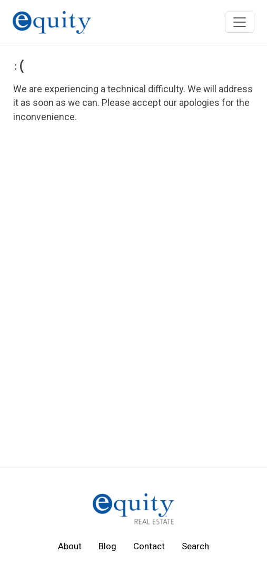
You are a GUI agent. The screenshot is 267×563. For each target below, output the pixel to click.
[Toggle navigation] (239, 22)
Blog (107, 546)
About (70, 546)
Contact (149, 546)
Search (195, 546)
